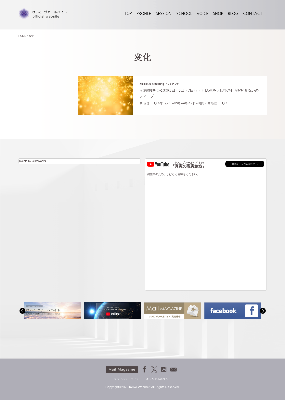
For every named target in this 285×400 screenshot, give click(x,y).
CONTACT (252, 14)
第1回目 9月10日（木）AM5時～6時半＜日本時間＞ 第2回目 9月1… (185, 103)
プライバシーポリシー (128, 379)
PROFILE (143, 14)
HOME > (23, 35)
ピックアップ (171, 84)
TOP (128, 14)
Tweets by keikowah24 (32, 161)
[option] (52, 310)
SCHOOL (184, 14)
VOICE (202, 14)
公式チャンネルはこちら (245, 164)
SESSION (164, 14)
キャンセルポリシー (158, 379)
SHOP (218, 14)
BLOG (233, 14)
